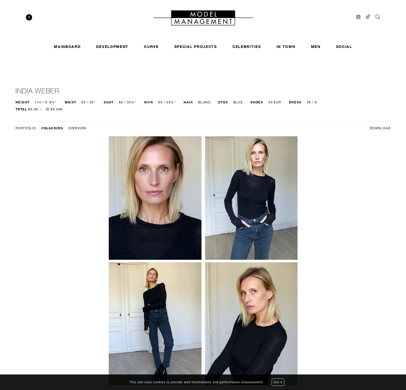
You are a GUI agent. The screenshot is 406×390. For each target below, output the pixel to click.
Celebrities (247, 46)
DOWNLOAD (380, 128)
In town (286, 46)
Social (344, 46)
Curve (151, 46)
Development (112, 46)
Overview (77, 128)
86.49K (54, 109)
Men (316, 46)
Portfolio (26, 128)
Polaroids (52, 128)
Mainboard (67, 46)
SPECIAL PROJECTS (195, 46)
